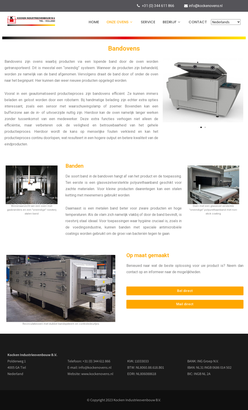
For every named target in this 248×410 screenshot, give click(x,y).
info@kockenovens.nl (206, 6)
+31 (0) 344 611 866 (158, 6)
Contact (198, 22)
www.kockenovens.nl (97, 373)
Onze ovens (120, 22)
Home (94, 22)
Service (148, 22)
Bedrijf (172, 22)
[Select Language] (226, 22)
